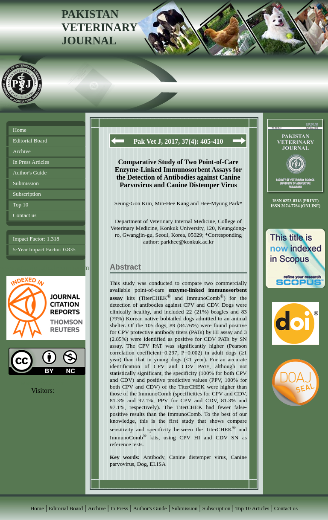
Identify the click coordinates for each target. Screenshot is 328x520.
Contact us (24, 215)
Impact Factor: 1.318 (36, 238)
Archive (22, 151)
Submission (26, 183)
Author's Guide (30, 172)
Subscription (27, 194)
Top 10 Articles (252, 508)
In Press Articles (31, 162)
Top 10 (20, 204)
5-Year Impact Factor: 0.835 (44, 249)
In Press (120, 508)
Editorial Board (30, 140)
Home (19, 130)
